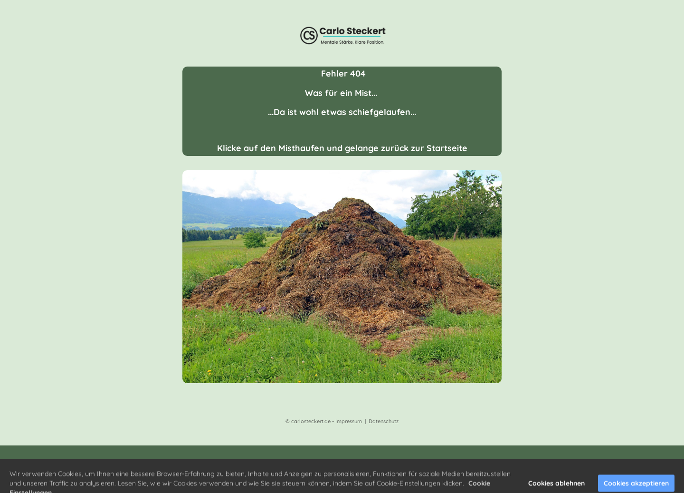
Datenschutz (384, 421)
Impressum (348, 421)
